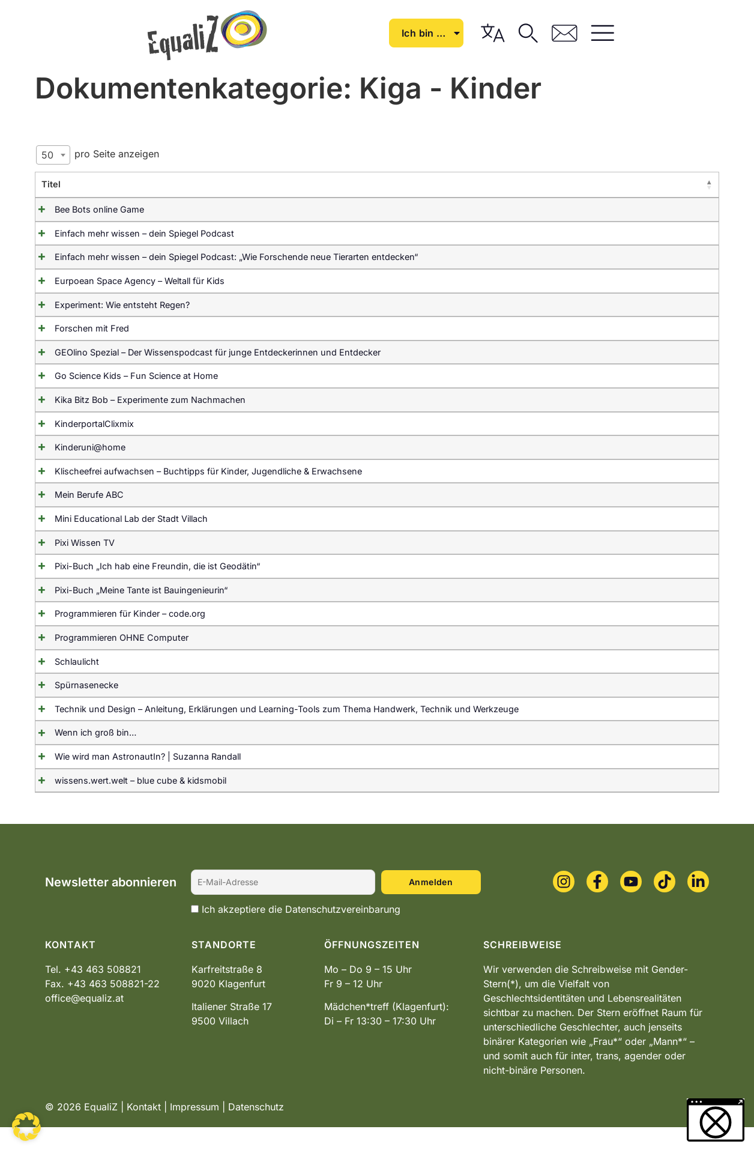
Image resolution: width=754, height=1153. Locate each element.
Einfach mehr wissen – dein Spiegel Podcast (131, 233)
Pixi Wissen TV (71, 555)
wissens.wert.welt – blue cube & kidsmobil (127, 806)
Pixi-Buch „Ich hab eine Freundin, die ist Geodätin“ (144, 579)
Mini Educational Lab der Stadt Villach (118, 532)
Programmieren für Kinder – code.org (116, 627)
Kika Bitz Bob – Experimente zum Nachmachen (136, 400)
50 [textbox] (47, 155)
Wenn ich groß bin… (82, 759)
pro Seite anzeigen (97, 155)
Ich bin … (528, 33)
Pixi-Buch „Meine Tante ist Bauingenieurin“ (127, 603)
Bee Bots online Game (86, 209)
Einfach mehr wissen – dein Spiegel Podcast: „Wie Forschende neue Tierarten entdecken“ (223, 257)
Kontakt (144, 1133)
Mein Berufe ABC (75, 494)
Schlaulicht (63, 674)
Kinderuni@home (76, 447)
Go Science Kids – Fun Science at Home (123, 376)
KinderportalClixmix (81, 424)
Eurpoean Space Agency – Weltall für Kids (126, 281)
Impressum (194, 1133)
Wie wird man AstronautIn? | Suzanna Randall (134, 782)
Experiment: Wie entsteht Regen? (108, 305)
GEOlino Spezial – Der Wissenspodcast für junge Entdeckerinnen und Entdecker (204, 352)
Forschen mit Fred (78, 328)
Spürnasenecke (73, 698)
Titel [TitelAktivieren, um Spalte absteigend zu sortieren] (51, 184)
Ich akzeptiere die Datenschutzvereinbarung (301, 935)
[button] (26, 1126)
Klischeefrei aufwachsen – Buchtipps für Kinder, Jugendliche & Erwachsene (195, 471)
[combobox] (53, 155)
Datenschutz (256, 1133)
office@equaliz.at (84, 1024)
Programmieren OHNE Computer (108, 651)
